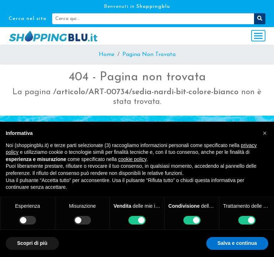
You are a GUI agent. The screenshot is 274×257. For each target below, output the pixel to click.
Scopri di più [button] (32, 243)
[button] (264, 133)
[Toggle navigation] (258, 35)
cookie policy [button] (132, 159)
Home (107, 54)
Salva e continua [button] (237, 243)
